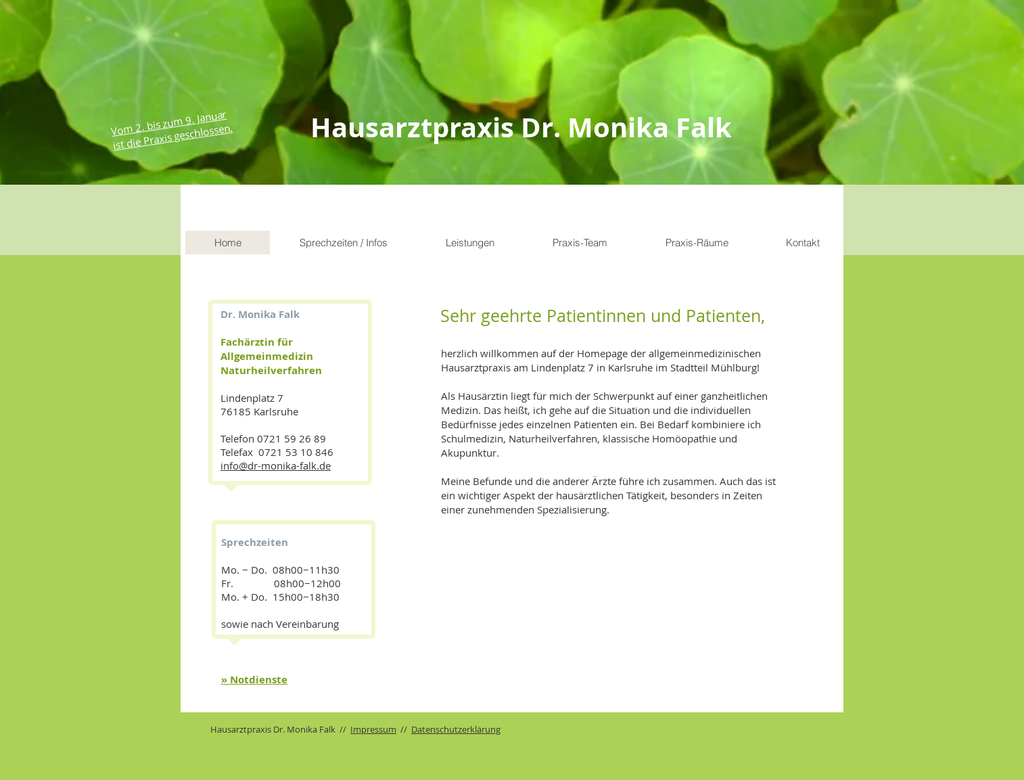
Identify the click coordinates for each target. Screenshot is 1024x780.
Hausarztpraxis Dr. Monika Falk (521, 127)
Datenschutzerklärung (456, 729)
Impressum (373, 729)
